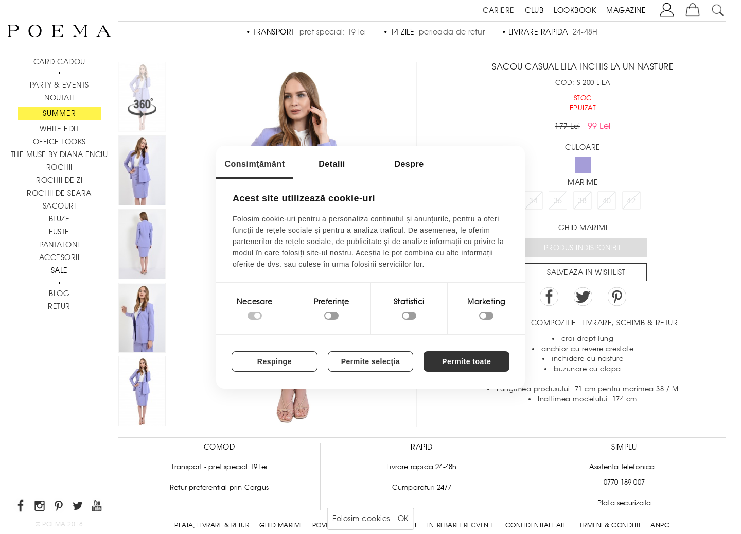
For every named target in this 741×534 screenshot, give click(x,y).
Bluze (59, 219)
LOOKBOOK (575, 10)
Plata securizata (624, 503)
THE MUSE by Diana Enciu (59, 154)
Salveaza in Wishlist (586, 272)
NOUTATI (59, 98)
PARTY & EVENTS (59, 85)
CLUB (534, 10)
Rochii (59, 167)
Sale (59, 270)
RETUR (59, 306)
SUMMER (59, 113)
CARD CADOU (59, 62)
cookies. (377, 518)
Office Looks (59, 141)
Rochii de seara (59, 193)
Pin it (617, 296)
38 (582, 201)
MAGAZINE (626, 10)
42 (631, 201)
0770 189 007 (624, 482)
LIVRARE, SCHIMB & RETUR (630, 323)
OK (403, 518)
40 (607, 201)
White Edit (59, 129)
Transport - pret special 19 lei (219, 467)
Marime (583, 182)
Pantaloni (59, 244)
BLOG (59, 293)
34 (533, 201)
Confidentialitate (536, 525)
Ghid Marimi (280, 525)
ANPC (659, 525)
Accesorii (59, 257)
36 (558, 201)
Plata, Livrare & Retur (211, 525)
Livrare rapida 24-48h (421, 467)
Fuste (59, 232)
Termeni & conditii (608, 525)
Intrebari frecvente (461, 525)
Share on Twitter (583, 296)
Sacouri (59, 206)
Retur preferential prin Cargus (219, 487)
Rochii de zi (59, 180)
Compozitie (553, 323)
